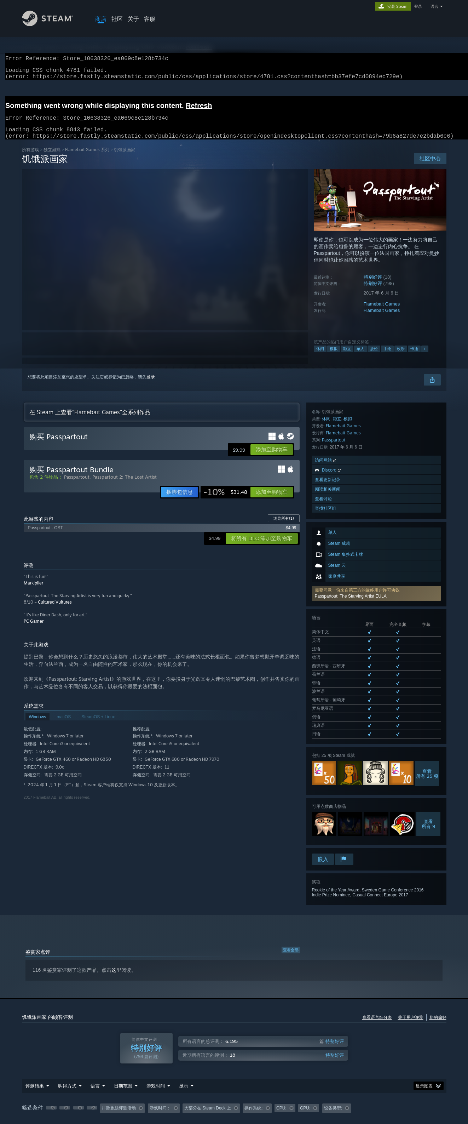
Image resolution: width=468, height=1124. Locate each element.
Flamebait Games (382, 312)
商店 (100, 18)
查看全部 (291, 898)
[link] (225, 500)
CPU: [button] (281, 1056)
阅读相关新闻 (327, 763)
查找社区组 (325, 782)
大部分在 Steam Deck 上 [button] (207, 1056)
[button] (376, 482)
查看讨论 (323, 773)
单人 (360, 357)
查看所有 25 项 (427, 602)
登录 (418, 6)
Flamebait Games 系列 (87, 158)
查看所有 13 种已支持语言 (337, 564)
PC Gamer (34, 629)
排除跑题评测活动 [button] (119, 1056)
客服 (149, 18)
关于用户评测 (410, 965)
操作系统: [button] (253, 1056)
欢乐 (401, 357)
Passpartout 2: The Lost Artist (124, 485)
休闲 (320, 357)
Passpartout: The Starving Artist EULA (351, 485)
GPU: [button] (305, 1056)
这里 (116, 918)
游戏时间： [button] (160, 1056)
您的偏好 (437, 965)
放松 (374, 357)
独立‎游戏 (52, 158)
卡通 (414, 357)
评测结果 (34, 1034)
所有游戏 (30, 158)
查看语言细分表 (377, 965)
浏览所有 (283, 526)
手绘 (387, 357)
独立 (347, 357)
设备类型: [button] (333, 1056)
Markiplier (33, 591)
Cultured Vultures (55, 610)
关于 (133, 18)
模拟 (333, 357)
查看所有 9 (428, 652)
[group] (234, 1057)
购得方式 (67, 1034)
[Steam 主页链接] (53, 24)
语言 (434, 6)
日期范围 (123, 1034)
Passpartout (333, 714)
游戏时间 (155, 1034)
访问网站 (326, 734)
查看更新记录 (327, 754)
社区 (117, 18)
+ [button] (425, 357)
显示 (183, 1034)
